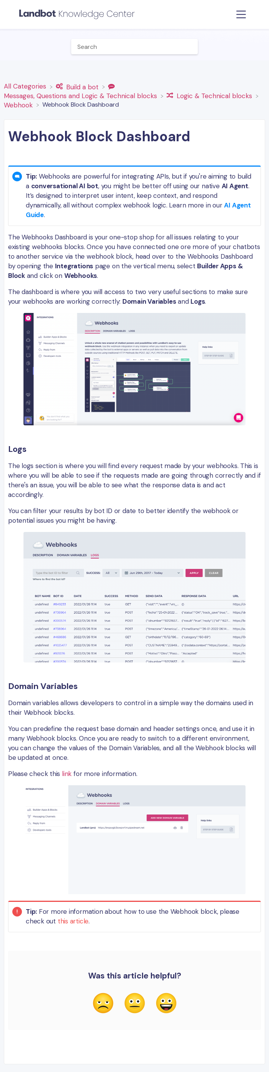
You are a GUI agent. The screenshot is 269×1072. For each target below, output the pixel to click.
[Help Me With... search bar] (134, 46)
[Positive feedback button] (166, 1003)
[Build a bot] (78, 86)
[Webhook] (19, 104)
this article (73, 921)
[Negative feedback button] (103, 1003)
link (67, 773)
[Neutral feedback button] (134, 1003)
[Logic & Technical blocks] (210, 95)
